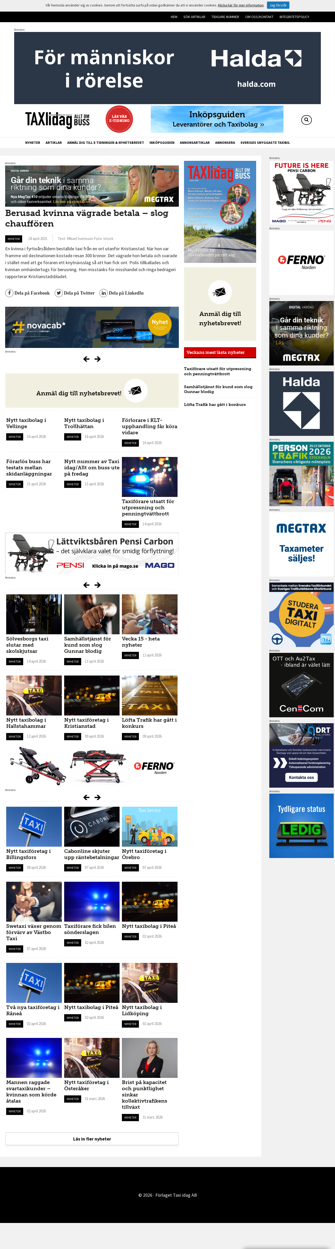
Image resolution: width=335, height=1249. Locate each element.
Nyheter (32, 142)
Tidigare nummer (225, 16)
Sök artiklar (194, 16)
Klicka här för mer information (241, 5)
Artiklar (54, 142)
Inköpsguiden (161, 142)
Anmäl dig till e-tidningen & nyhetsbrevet (105, 142)
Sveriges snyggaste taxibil (265, 142)
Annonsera (225, 142)
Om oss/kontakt (259, 16)
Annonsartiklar (195, 142)
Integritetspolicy (294, 16)
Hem (174, 16)
